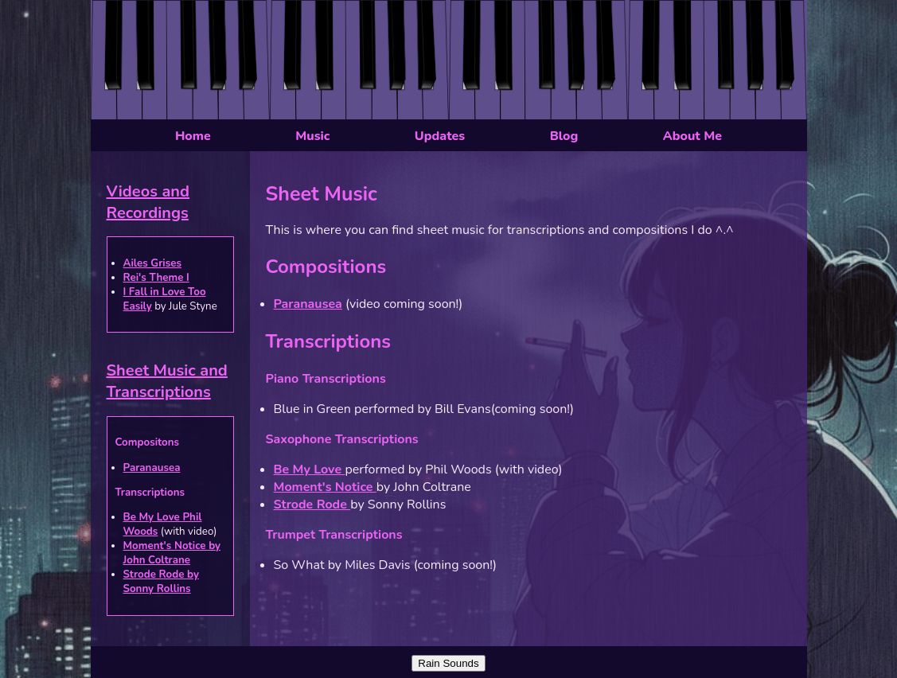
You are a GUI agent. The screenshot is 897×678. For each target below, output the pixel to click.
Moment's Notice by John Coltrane (172, 553)
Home (193, 136)
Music (312, 136)
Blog (564, 136)
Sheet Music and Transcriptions (167, 381)
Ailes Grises (152, 263)
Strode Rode (312, 504)
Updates (440, 136)
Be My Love (309, 469)
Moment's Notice (325, 487)
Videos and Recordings (148, 202)
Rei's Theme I (156, 278)
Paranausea (152, 468)
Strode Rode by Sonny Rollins (161, 581)
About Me (692, 136)
